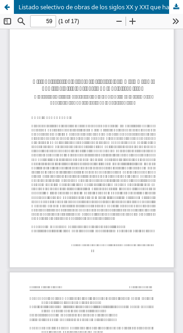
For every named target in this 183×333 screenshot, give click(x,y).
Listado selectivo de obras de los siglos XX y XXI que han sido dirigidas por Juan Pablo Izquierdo (101, 7)
